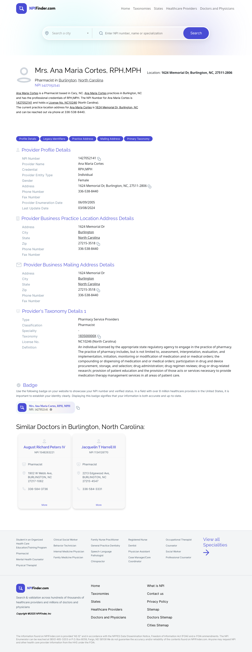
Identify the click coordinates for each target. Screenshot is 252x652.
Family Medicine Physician (68, 557)
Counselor (171, 545)
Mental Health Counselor (30, 559)
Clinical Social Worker (66, 539)
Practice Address (82, 138)
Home (125, 8)
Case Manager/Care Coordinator (139, 559)
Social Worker (173, 551)
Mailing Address (110, 138)
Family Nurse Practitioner (105, 539)
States (158, 8)
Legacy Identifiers (54, 138)
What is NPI (155, 586)
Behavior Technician (65, 545)
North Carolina (90, 80)
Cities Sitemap (158, 625)
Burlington (68, 80)
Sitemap (153, 609)
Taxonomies (142, 8)
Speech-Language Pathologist (101, 553)
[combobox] (70, 33)
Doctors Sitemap (159, 617)
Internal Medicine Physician (69, 551)
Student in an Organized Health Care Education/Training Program (31, 543)
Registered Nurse (137, 539)
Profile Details (27, 138)
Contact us (155, 594)
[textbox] (70, 33)
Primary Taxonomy (138, 138)
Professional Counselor (178, 557)
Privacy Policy (157, 601)
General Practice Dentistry (105, 545)
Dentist (132, 545)
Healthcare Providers (181, 8)
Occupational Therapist (179, 539)
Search (196, 33)
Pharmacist (22, 553)
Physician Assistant (139, 551)
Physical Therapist (26, 565)
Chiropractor (98, 561)
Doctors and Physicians (217, 8)
